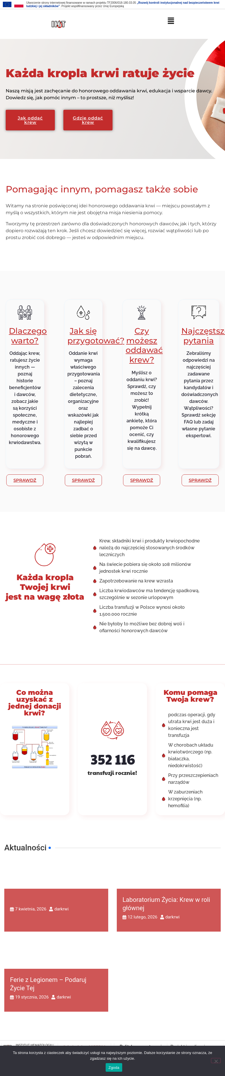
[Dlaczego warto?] (25, 312)
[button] (171, 20)
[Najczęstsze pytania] (199, 312)
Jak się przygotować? (95, 335)
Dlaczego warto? (28, 335)
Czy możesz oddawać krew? (144, 345)
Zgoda (114, 1067)
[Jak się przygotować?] (83, 312)
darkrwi (61, 909)
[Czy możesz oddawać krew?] (141, 312)
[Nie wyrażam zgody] (216, 1060)
